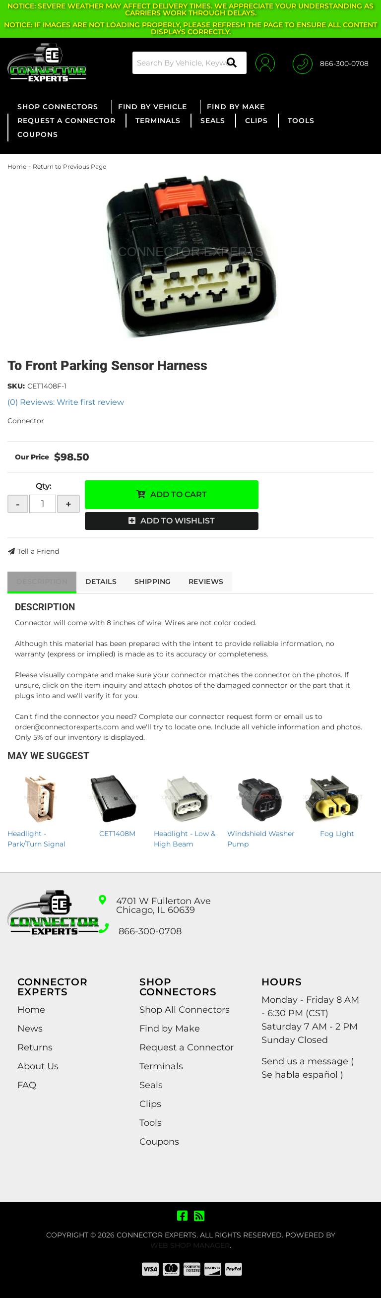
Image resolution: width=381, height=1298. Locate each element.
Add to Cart (178, 494)
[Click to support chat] (331, 62)
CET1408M (117, 833)
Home (16, 166)
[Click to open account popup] (263, 62)
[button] (186, 63)
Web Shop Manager (190, 1245)
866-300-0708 (150, 931)
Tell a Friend (38, 551)
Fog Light (337, 833)
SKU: (16, 386)
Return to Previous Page (69, 166)
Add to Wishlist (177, 520)
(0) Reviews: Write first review (65, 402)
